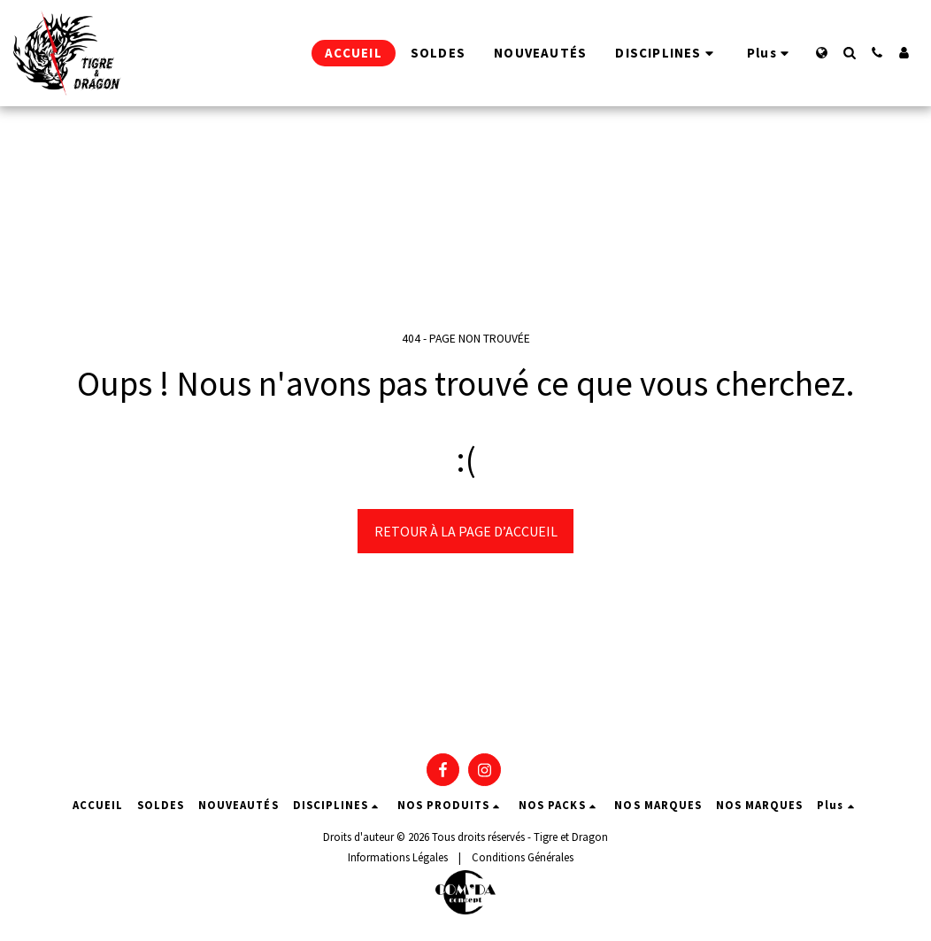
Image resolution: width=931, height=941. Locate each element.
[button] (849, 52)
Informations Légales (398, 857)
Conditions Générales (522, 857)
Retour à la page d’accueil (466, 531)
